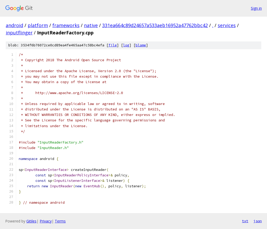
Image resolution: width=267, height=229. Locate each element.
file (112, 45)
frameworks (66, 25)
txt (245, 221)
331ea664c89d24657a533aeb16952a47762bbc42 (155, 25)
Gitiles (31, 221)
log (126, 45)
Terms (60, 221)
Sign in (256, 8)
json (257, 221)
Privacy (46, 221)
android (14, 25)
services (227, 25)
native (91, 25)
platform (38, 25)
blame (141, 45)
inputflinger (19, 32)
